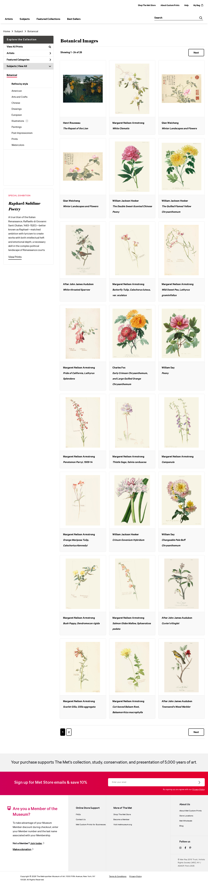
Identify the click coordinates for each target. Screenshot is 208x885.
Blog (181, 826)
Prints (15, 139)
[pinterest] (190, 848)
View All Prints (29, 46)
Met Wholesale (185, 820)
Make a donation (22, 849)
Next (196, 52)
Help (186, 5)
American (17, 91)
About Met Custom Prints (190, 810)
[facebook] (185, 848)
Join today (36, 843)
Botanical (12, 75)
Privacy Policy (198, 789)
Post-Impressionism (22, 133)
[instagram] (180, 848)
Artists (29, 53)
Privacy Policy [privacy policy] (135, 876)
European (17, 115)
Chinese (16, 103)
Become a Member (121, 819)
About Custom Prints (170, 5)
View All (22, 66)
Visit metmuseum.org (122, 824)
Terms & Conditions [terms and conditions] (117, 876)
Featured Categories (29, 59)
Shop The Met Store (147, 5)
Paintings (17, 127)
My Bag (198, 5)
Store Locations (186, 815)
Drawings (17, 109)
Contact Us (81, 819)
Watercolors (18, 145)
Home (6, 31)
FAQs (78, 814)
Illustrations (18, 121)
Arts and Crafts (19, 97)
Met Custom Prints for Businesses (91, 824)
